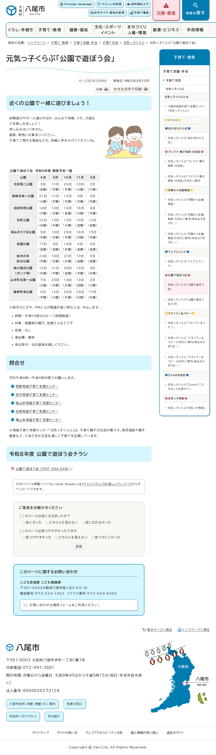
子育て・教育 (49, 30)
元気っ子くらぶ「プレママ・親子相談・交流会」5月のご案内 (186, 178)
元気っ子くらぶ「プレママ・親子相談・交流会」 (186, 163)
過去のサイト (175, 732)
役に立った (34, 522)
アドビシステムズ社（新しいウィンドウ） (107, 484)
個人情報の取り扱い (145, 732)
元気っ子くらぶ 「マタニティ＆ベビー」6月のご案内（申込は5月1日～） (186, 361)
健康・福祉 (78, 30)
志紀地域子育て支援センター (37, 411)
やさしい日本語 (112, 4)
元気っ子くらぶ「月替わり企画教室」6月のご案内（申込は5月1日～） (186, 238)
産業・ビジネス (166, 30)
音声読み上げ (140, 4)
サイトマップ (40, 732)
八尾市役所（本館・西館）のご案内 (32, 703)
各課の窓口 (74, 703)
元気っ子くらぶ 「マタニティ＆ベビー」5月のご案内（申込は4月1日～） (186, 342)
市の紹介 (54, 716)
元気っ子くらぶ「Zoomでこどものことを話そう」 (186, 386)
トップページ (37, 42)
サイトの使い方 (67, 732)
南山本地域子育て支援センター (39, 403)
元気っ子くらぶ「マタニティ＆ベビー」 (187, 325)
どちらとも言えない (63, 522)
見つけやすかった (39, 537)
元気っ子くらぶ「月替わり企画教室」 (186, 202)
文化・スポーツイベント (108, 30)
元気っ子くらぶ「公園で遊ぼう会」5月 (186, 301)
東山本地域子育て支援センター (39, 419)
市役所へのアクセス (23, 716)
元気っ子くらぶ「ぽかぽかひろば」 (186, 140)
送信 (78, 546)
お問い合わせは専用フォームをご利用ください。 (64, 605)
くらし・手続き (21, 30)
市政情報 (195, 30)
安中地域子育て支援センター (37, 394)
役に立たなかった (98, 522)
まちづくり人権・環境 (137, 30)
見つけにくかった (108, 537)
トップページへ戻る (196, 629)
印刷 (99, 89)
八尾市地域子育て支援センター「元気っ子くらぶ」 (187, 108)
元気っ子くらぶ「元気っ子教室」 (187, 408)
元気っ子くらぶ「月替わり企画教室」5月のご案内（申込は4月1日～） (186, 219)
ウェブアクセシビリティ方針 (104, 732)
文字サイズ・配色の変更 (109, 12)
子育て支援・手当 (85, 42)
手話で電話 (141, 12)
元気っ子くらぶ (134, 42)
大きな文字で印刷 (128, 89)
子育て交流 (110, 42)
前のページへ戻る (159, 629)
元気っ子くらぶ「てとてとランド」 (186, 263)
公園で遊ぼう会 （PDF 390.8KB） (44, 468)
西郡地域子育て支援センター (37, 386)
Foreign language (78, 4)
